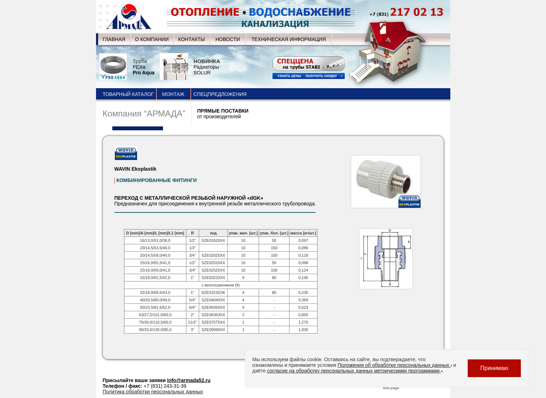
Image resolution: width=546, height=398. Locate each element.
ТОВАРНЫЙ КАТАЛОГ (128, 94)
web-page (391, 388)
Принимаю (494, 368)
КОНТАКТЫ (191, 39)
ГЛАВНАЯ (113, 39)
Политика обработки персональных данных (153, 391)
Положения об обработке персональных (395, 365)
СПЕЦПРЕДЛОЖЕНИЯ (220, 94)
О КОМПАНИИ (152, 39)
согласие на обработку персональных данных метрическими (355, 371)
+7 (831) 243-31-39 (165, 386)
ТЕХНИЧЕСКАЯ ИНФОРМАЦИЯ (288, 39)
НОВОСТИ (227, 39)
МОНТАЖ (173, 94)
